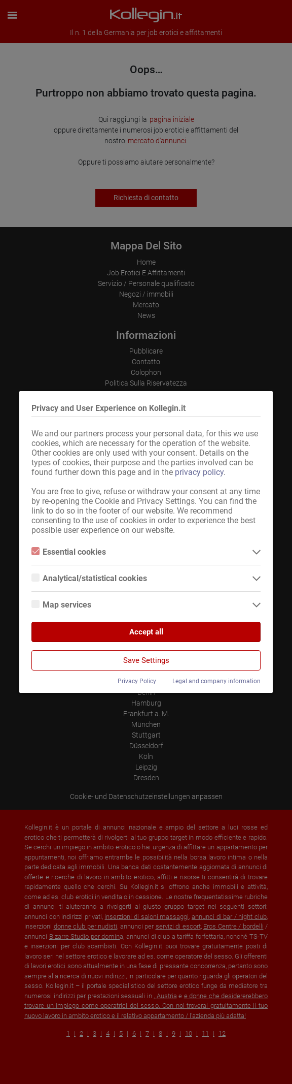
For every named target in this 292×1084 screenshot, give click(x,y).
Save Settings (146, 660)
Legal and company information (216, 681)
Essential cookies (68, 552)
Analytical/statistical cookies (89, 578)
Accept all (146, 631)
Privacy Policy (137, 681)
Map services (61, 605)
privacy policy (199, 472)
